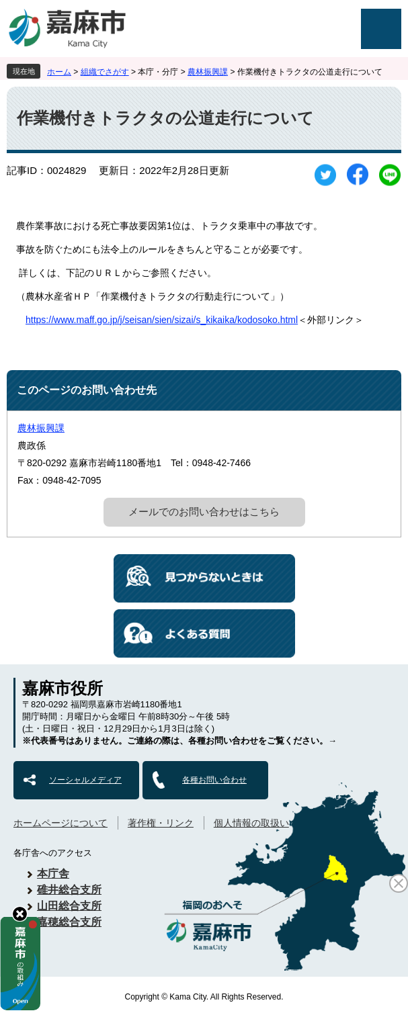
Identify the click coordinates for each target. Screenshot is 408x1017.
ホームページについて (60, 822)
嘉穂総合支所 (69, 922)
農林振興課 (208, 72)
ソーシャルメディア (85, 780)
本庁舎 (53, 873)
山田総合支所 (69, 906)
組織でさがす (105, 72)
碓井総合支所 (69, 889)
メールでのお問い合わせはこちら (204, 511)
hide (20, 914)
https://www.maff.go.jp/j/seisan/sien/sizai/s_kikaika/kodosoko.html (162, 319)
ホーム (59, 72)
